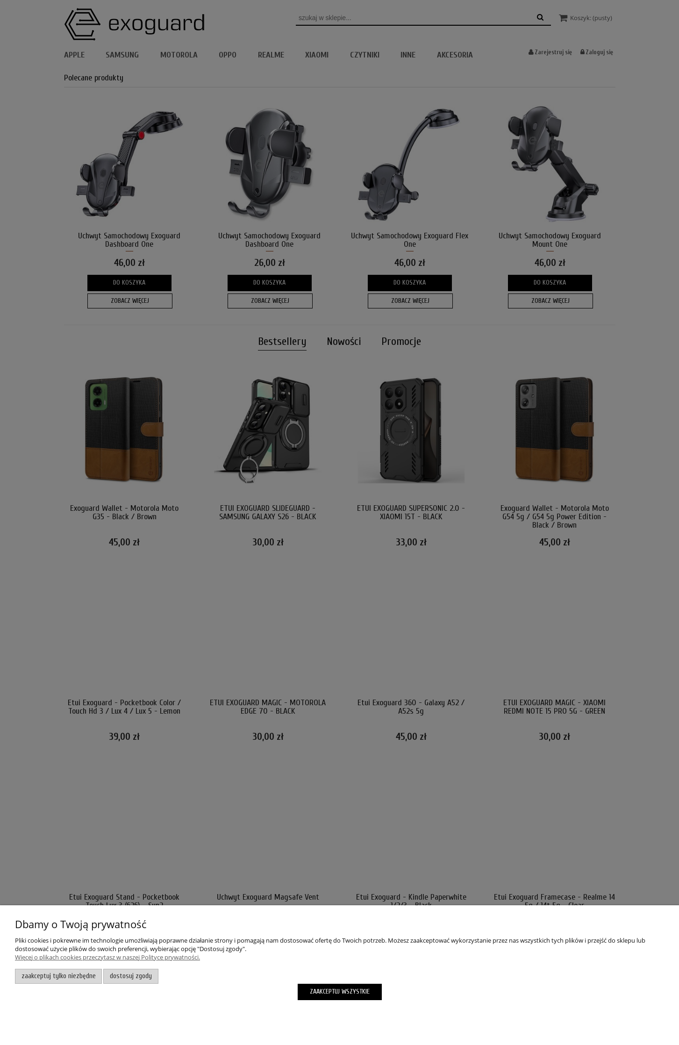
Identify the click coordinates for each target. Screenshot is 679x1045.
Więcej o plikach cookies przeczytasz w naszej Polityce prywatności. (107, 957)
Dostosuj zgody (131, 976)
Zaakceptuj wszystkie (340, 991)
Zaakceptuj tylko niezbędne (58, 976)
